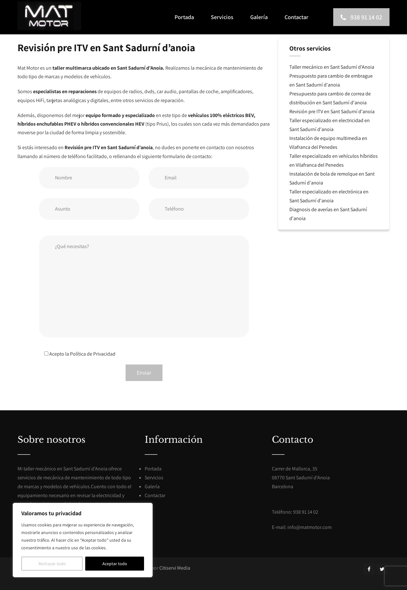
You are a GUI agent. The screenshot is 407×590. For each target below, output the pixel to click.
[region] (83, 540)
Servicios (222, 17)
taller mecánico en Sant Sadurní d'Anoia (65, 468)
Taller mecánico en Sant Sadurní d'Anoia (331, 67)
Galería (259, 17)
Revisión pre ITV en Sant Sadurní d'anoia (332, 111)
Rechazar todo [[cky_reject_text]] (52, 563)
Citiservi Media (174, 568)
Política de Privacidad (92, 354)
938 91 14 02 (361, 17)
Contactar (296, 17)
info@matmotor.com (309, 527)
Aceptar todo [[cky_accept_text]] (114, 563)
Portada (184, 17)
